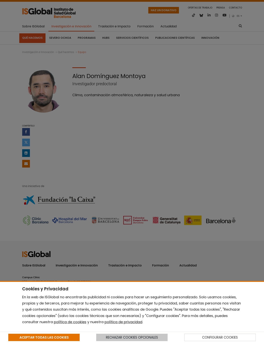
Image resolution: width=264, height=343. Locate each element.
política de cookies (70, 321)
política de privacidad (123, 321)
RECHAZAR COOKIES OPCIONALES (132, 337)
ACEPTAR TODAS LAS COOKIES (44, 337)
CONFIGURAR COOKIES (220, 337)
